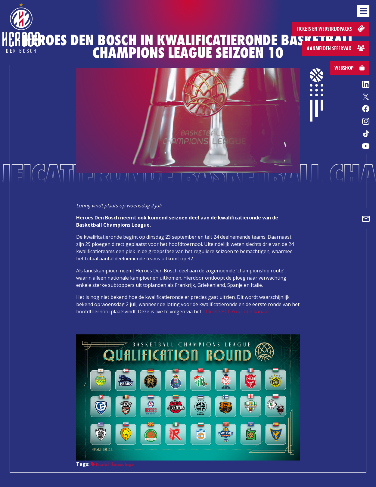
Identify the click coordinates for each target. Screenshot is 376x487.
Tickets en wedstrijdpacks (331, 28)
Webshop (349, 68)
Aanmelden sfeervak (336, 48)
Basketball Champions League (112, 464)
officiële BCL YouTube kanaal (236, 311)
